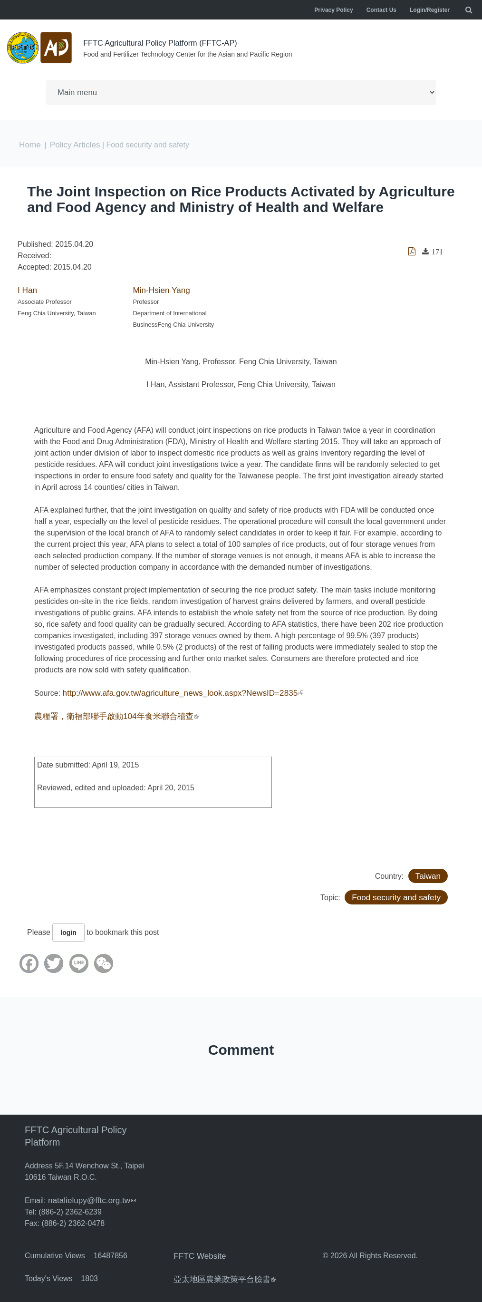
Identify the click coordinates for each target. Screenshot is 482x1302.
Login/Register (430, 10)
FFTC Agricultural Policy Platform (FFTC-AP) (168, 43)
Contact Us (381, 10)
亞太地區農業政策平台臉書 (222, 1275)
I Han (27, 288)
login (68, 929)
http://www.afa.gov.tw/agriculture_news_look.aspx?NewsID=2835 (175, 691)
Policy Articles (72, 143)
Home (29, 143)
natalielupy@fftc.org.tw (89, 1197)
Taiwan (429, 873)
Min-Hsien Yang (159, 288)
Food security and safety (399, 894)
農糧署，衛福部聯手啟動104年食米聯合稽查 (112, 713)
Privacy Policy (333, 10)
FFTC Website (198, 1252)
